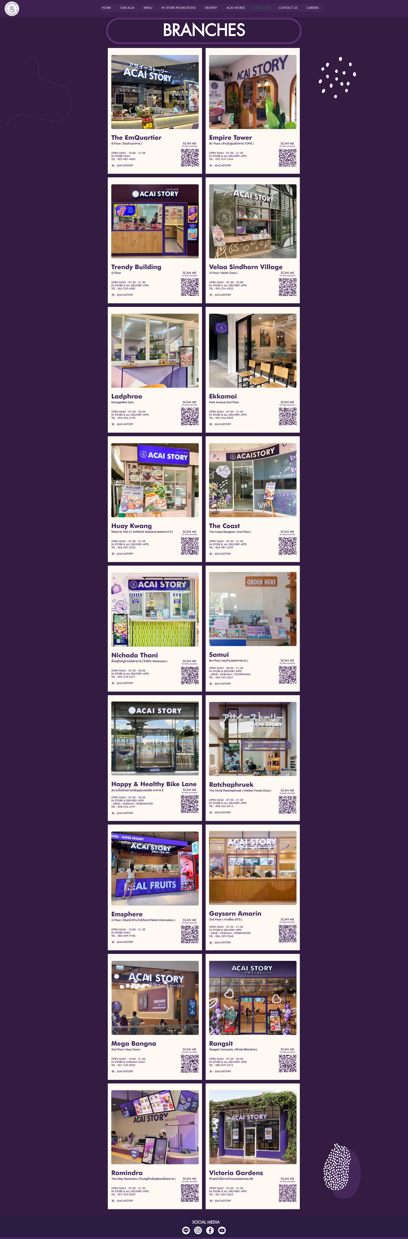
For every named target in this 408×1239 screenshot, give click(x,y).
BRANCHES (204, 30)
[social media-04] (186, 1230)
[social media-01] (210, 1230)
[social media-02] (198, 1230)
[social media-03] (222, 1230)
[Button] (155, 92)
